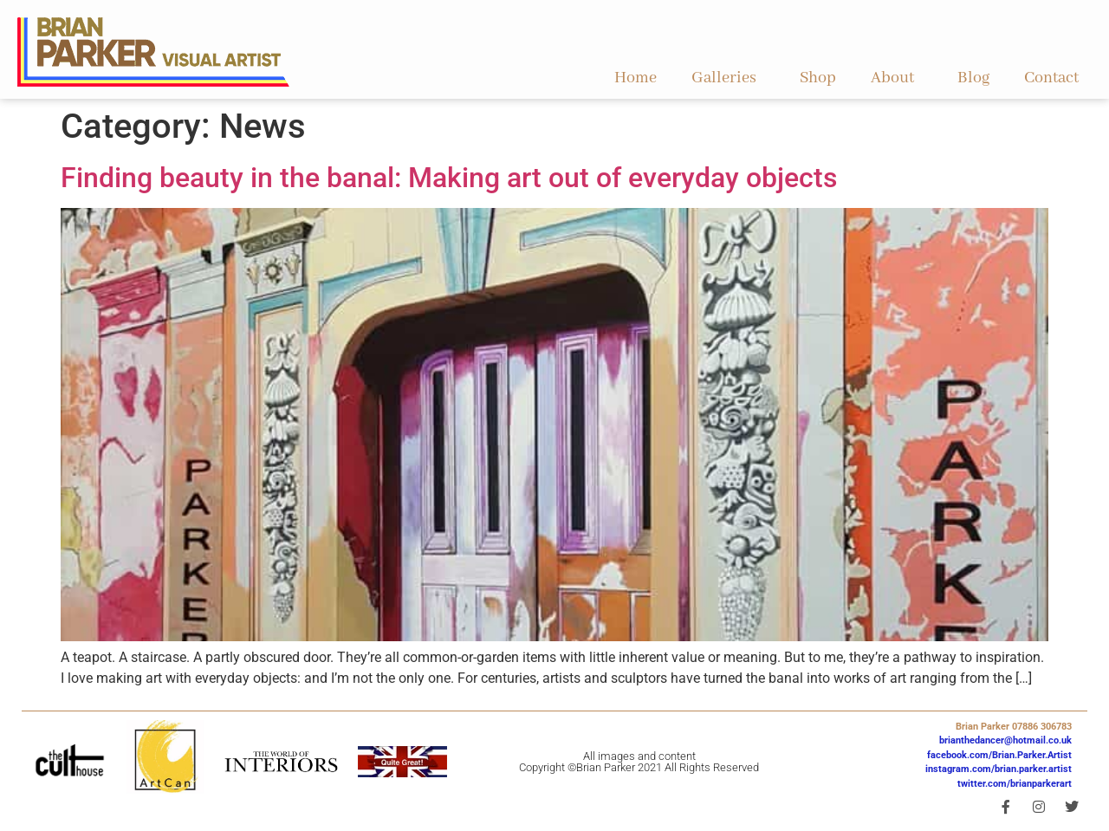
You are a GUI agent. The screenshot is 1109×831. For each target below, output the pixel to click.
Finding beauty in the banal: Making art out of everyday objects (449, 177)
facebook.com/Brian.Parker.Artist (999, 755)
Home (635, 78)
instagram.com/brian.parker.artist (998, 769)
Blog (973, 78)
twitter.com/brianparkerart (1014, 783)
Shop (818, 78)
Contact (1051, 78)
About (897, 78)
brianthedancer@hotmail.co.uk (1005, 740)
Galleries (728, 78)
